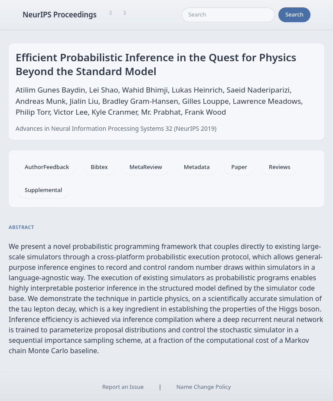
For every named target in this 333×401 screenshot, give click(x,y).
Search (294, 14)
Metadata (197, 167)
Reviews (280, 167)
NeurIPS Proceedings (60, 15)
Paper (239, 167)
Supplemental (43, 190)
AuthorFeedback (47, 167)
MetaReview (146, 167)
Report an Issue (123, 387)
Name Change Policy (203, 387)
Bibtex (99, 167)
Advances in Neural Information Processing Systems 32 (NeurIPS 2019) (116, 128)
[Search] (228, 14)
